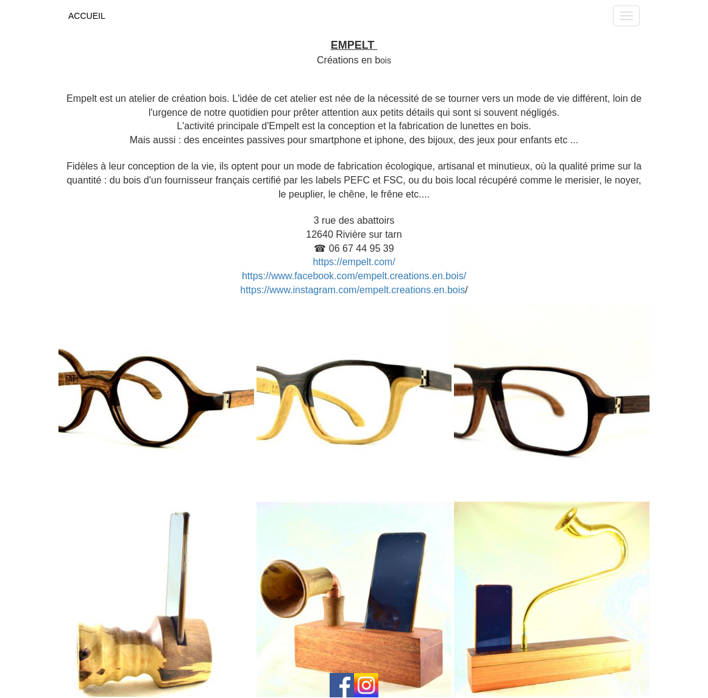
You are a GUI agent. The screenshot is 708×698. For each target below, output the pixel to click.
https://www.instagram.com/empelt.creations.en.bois (352, 290)
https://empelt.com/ (354, 262)
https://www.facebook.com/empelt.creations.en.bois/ (354, 276)
